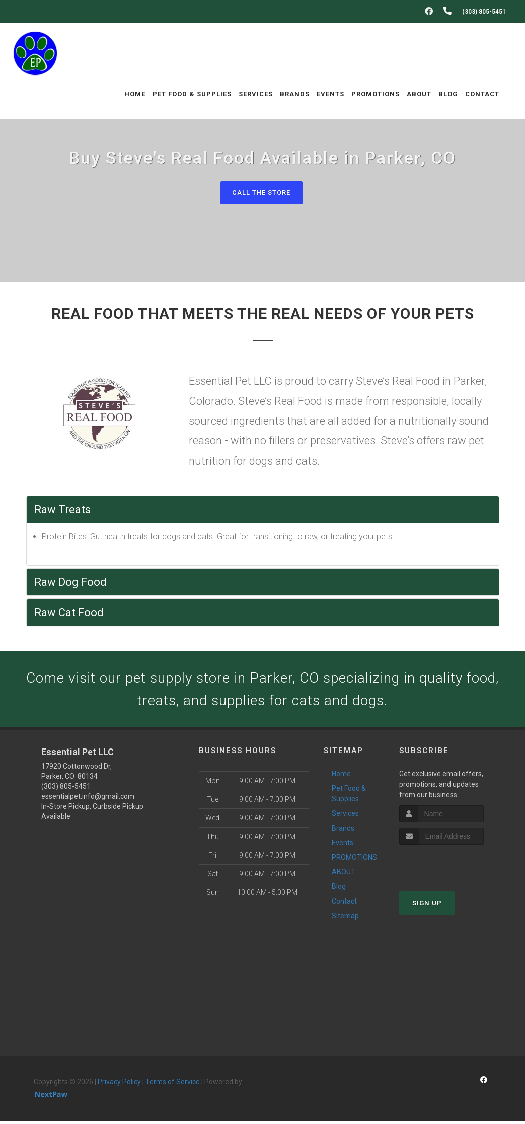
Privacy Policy (119, 1085)
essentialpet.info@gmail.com (87, 799)
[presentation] (452, 866)
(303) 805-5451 (66, 789)
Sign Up (427, 906)
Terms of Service (172, 1085)
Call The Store (261, 192)
